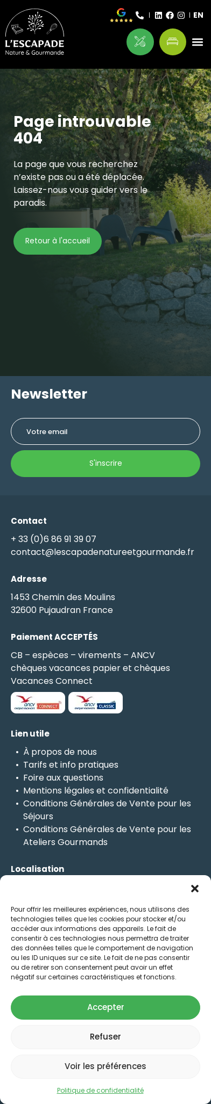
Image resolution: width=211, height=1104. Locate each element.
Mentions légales (58, 790)
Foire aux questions (63, 777)
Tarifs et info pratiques (70, 765)
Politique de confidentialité (100, 1090)
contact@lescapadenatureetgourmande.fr (102, 552)
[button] (194, 888)
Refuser (105, 1036)
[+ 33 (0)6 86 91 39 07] (140, 15)
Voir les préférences (105, 1066)
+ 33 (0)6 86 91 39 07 (53, 539)
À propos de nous (60, 752)
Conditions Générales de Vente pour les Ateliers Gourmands (107, 835)
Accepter (105, 1007)
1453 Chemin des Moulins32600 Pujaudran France (63, 603)
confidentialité (138, 790)
